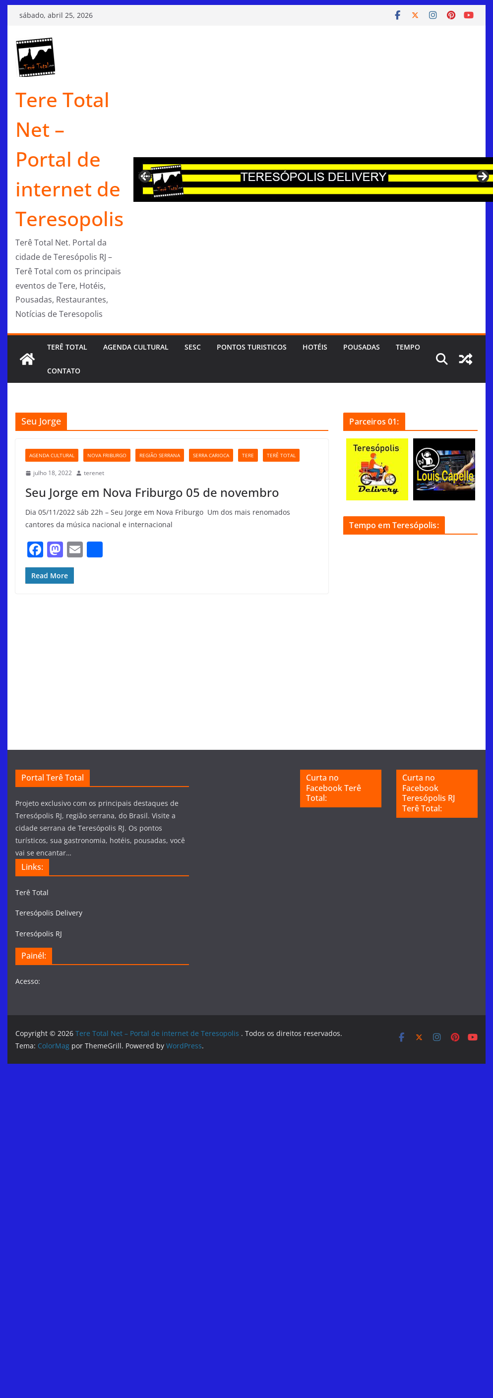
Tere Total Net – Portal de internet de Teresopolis (69, 159)
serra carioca (211, 455)
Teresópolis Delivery (48, 912)
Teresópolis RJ (38, 933)
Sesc (193, 347)
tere (248, 455)
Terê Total (67, 347)
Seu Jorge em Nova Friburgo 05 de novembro (152, 492)
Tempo (408, 347)
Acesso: (27, 981)
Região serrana (159, 455)
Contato (63, 370)
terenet (94, 473)
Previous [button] (145, 175)
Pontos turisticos (252, 347)
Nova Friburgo (106, 455)
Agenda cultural (136, 347)
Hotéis (315, 347)
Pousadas (361, 347)
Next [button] (482, 177)
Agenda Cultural (51, 455)
